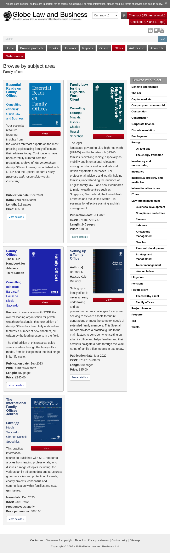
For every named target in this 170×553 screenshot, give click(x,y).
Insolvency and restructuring (141, 163)
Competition (139, 111)
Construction (139, 117)
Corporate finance (142, 124)
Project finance (141, 308)
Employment (139, 136)
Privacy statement (98, 540)
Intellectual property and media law (147, 180)
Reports (87, 48)
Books (54, 48)
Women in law (145, 271)
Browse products (31, 48)
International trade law (145, 188)
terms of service (133, 3)
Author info (136, 48)
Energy (136, 142)
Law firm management (145, 200)
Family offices (145, 302)
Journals (70, 48)
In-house (141, 225)
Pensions (137, 283)
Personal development (150, 248)
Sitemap (135, 540)
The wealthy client (147, 296)
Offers (118, 48)
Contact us (36, 540)
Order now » (14, 56)
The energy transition (149, 154)
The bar (136, 93)
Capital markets (141, 99)
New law (141, 242)
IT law (135, 194)
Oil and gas (143, 148)
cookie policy (155, 3)
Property (136, 314)
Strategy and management (144, 256)
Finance (141, 219)
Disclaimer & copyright (58, 540)
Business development (150, 206)
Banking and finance (144, 86)
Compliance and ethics (150, 213)
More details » (16, 217)
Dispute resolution (143, 130)
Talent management (148, 265)
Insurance (137, 171)
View (45, 133)
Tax (133, 320)
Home (10, 48)
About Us (156, 48)
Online (103, 48)
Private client (139, 289)
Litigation (137, 277)
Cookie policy (120, 540)
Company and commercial (148, 105)
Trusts (135, 327)
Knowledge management (144, 234)
